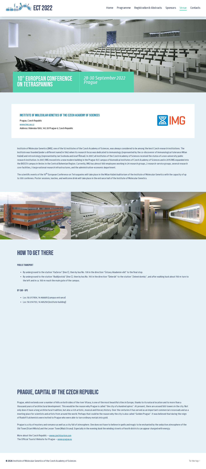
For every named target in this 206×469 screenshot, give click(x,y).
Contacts (195, 9)
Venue (183, 9)
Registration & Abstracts (148, 9)
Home (109, 9)
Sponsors (171, 9)
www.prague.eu (65, 439)
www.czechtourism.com (61, 435)
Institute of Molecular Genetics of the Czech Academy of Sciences (44, 461)
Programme (124, 9)
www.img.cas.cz (27, 124)
